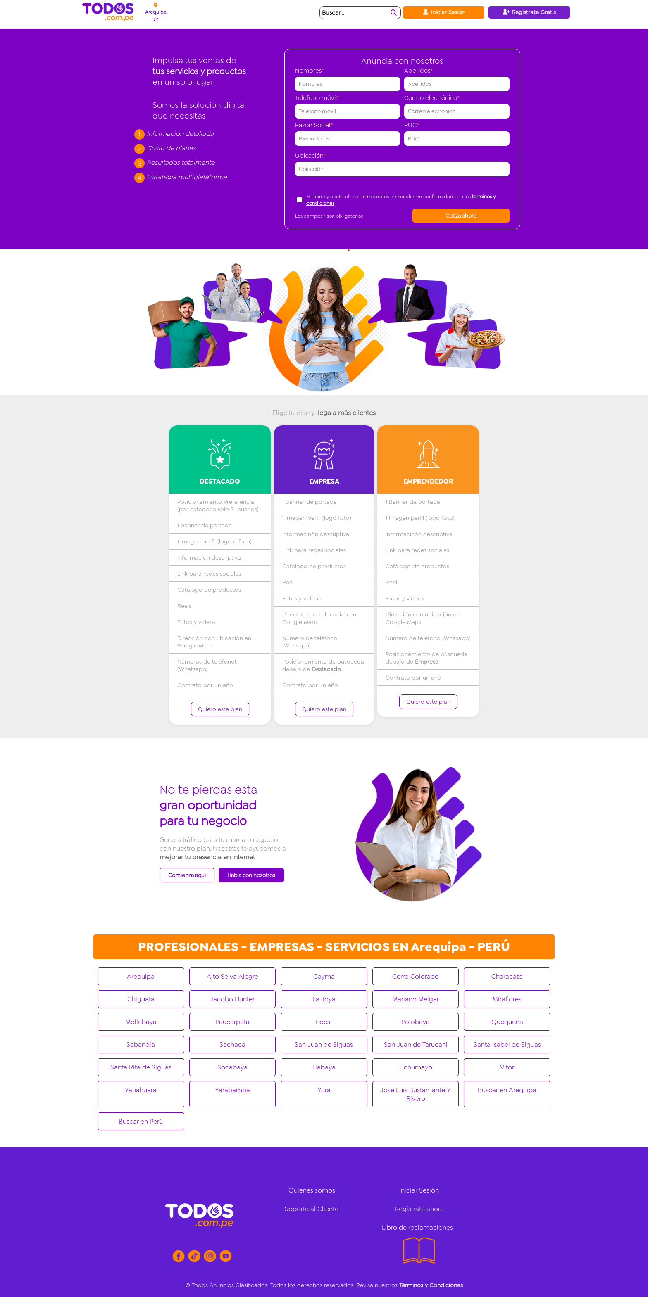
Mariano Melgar (415, 999)
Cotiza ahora (461, 215)
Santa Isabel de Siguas (507, 1044)
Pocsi (324, 1021)
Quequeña (507, 1021)
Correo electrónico (432, 98)
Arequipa (141, 976)
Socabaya (232, 1067)
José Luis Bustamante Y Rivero (415, 1094)
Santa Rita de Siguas (141, 1067)
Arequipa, (156, 12)
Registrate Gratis (529, 12)
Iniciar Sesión (443, 12)
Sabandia (140, 1044)
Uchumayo (415, 1067)
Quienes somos (311, 1190)
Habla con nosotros (251, 875)
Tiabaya (324, 1067)
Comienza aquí (187, 875)
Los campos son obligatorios (329, 216)
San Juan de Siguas (324, 1044)
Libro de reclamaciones (417, 1227)
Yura (324, 1090)
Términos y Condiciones (431, 1285)
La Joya (324, 999)
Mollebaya (141, 1021)
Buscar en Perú (141, 1121)
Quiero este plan (220, 709)
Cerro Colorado (415, 976)
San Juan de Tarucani (416, 1044)
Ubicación (310, 156)
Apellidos (418, 70)
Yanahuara (141, 1090)
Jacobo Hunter (232, 999)
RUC (411, 125)
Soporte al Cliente (311, 1209)
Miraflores (507, 999)
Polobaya (415, 1021)
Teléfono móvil (317, 98)
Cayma (324, 976)
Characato (507, 976)
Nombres (309, 70)
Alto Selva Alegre (232, 976)
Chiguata (141, 999)
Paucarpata (232, 1021)
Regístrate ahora (419, 1209)
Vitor (507, 1067)
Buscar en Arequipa (507, 1090)
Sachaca (232, 1044)
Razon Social (314, 125)
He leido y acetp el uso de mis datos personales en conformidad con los (401, 199)
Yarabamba (232, 1090)
